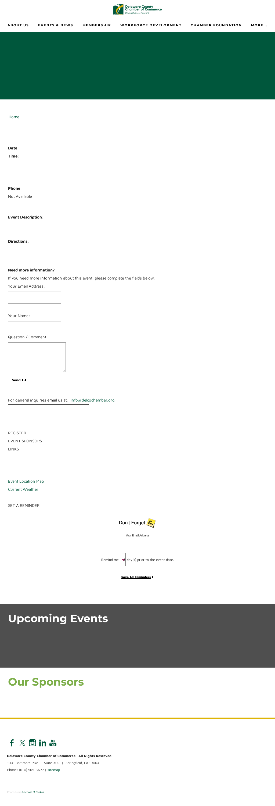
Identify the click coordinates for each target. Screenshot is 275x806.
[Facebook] (12, 743)
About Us (18, 25)
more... (259, 25)
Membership (96, 25)
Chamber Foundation (216, 25)
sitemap (54, 770)
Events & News (55, 25)
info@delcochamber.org (93, 400)
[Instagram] (32, 743)
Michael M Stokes (33, 792)
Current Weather (23, 489)
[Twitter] (22, 743)
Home (14, 116)
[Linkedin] (42, 743)
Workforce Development (151, 25)
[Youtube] (52, 743)
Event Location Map (26, 481)
